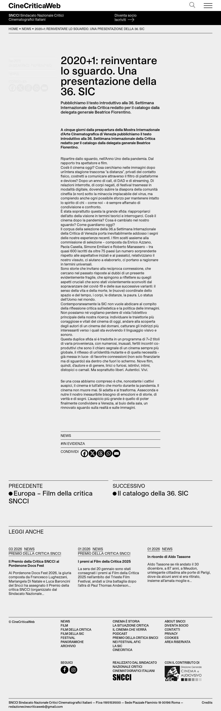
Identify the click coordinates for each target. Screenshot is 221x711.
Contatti (172, 629)
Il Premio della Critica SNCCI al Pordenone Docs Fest (34, 563)
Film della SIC (72, 633)
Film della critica (76, 629)
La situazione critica (131, 625)
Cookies (171, 638)
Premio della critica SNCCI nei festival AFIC (135, 640)
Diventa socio (126, 17)
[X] (92, 453)
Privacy (171, 633)
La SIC (117, 646)
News (26, 29)
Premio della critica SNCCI (35, 553)
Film (64, 625)
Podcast (120, 633)
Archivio (68, 646)
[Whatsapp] (108, 453)
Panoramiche (72, 642)
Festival (68, 638)
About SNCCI (175, 621)
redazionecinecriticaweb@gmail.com (36, 706)
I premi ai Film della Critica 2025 (104, 561)
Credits (207, 702)
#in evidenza (73, 443)
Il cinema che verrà (130, 629)
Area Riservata (177, 642)
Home (13, 29)
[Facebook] (84, 453)
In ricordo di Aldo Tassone (168, 557)
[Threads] (100, 453)
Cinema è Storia (126, 621)
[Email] (116, 453)
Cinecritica (122, 650)
